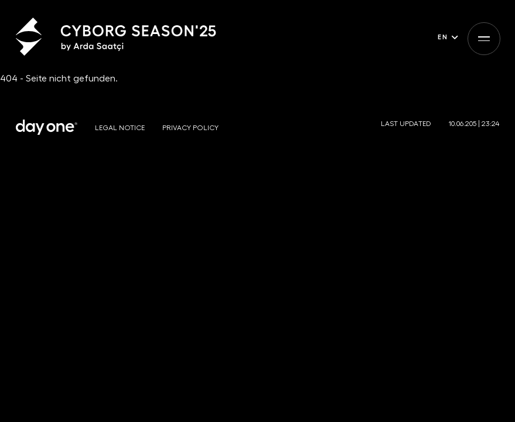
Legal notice (120, 127)
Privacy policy (190, 127)
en (443, 36)
